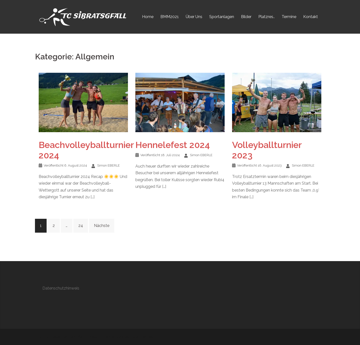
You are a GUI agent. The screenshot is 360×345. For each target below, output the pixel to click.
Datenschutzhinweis (60, 288)
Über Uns (194, 16)
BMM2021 (169, 16)
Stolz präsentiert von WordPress (68, 337)
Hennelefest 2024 (172, 145)
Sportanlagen (221, 16)
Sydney (122, 337)
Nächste (101, 225)
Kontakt (310, 16)
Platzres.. (266, 16)
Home (147, 16)
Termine (289, 16)
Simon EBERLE (108, 165)
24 (80, 225)
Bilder (246, 16)
